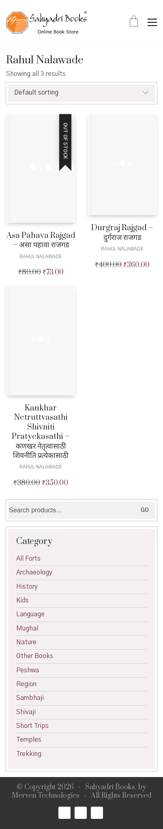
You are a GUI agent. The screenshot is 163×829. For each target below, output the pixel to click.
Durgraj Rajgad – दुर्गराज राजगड (122, 232)
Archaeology (34, 572)
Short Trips (32, 726)
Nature (26, 642)
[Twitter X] (81, 813)
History (27, 586)
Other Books (34, 656)
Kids (22, 600)
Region (26, 684)
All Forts (28, 558)
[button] (152, 22)
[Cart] (133, 22)
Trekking (28, 754)
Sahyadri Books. (111, 787)
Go (145, 510)
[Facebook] (64, 813)
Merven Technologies (45, 796)
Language (30, 614)
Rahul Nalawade (40, 256)
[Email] (97, 813)
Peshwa (27, 670)
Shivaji (26, 712)
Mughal (27, 628)
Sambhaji (30, 698)
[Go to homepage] (46, 22)
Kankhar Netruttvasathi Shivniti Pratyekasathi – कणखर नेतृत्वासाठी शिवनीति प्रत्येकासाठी (41, 432)
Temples (28, 739)
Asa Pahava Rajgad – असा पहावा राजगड (40, 240)
